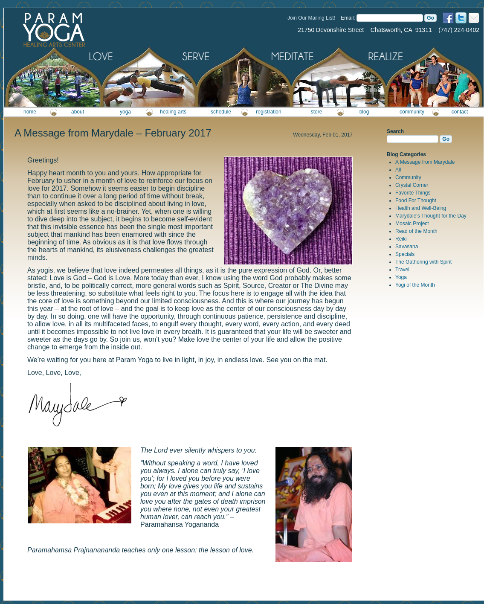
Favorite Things (412, 193)
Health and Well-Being (420, 208)
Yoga (401, 277)
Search (395, 131)
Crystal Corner (411, 185)
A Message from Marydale (425, 162)
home (29, 112)
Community (408, 177)
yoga (125, 112)
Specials (404, 254)
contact (460, 112)
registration (268, 112)
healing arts (173, 112)
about (77, 112)
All (398, 170)
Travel (402, 270)
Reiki (401, 239)
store (316, 112)
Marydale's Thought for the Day (431, 216)
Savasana (406, 247)
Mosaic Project (412, 223)
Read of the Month (416, 231)
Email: (348, 18)
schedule (221, 112)
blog (364, 112)
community (412, 112)
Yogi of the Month (415, 285)
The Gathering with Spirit (423, 262)
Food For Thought (415, 200)
